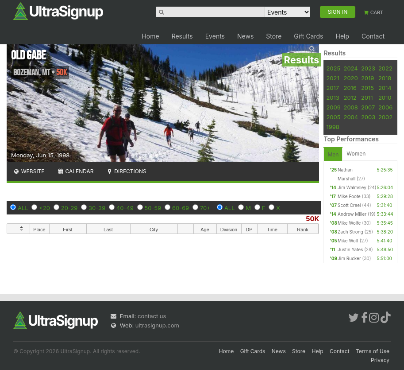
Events (215, 36)
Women (356, 153)
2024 (350, 68)
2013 (332, 97)
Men (333, 154)
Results (182, 36)
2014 (385, 87)
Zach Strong (350, 231)
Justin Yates (350, 249)
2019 (367, 78)
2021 (332, 78)
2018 (384, 78)
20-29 (69, 207)
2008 (350, 107)
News (245, 36)
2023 (368, 68)
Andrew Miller (352, 214)
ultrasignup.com (157, 325)
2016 (349, 87)
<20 (44, 207)
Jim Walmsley (352, 187)
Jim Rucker (349, 258)
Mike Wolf (348, 240)
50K (312, 218)
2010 (385, 97)
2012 (349, 97)
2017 (332, 87)
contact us (152, 315)
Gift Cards (308, 36)
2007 (368, 107)
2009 (333, 107)
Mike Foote (349, 196)
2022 (385, 68)
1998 (332, 126)
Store (273, 36)
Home (150, 36)
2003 (368, 117)
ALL (23, 207)
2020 (350, 78)
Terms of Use (372, 351)
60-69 (180, 207)
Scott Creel (349, 205)
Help (342, 36)
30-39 (96, 207)
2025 (333, 68)
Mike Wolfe (349, 223)
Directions (126, 171)
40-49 (125, 207)
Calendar (75, 171)
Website (29, 171)
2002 (385, 117)
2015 (367, 87)
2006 (385, 107)
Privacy (380, 360)
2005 (333, 117)
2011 (367, 97)
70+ (205, 207)
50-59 (153, 207)
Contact (373, 36)
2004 (350, 117)
